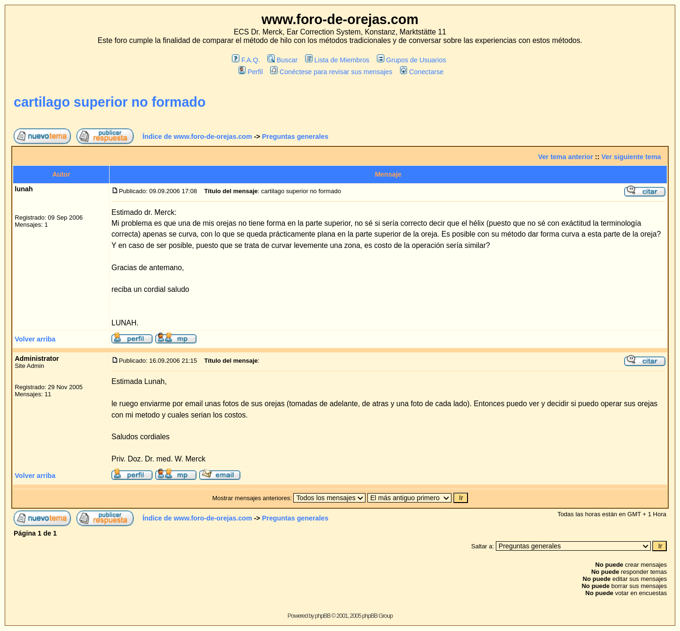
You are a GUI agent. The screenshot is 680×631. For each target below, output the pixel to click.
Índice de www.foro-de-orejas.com (197, 136)
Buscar (282, 60)
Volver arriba (35, 339)
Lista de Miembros (337, 60)
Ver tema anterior (565, 157)
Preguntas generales (295, 136)
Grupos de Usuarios (411, 60)
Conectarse (422, 72)
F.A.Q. (246, 60)
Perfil (250, 72)
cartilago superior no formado (110, 102)
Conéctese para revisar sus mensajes (331, 72)
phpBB (323, 615)
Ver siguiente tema (631, 157)
